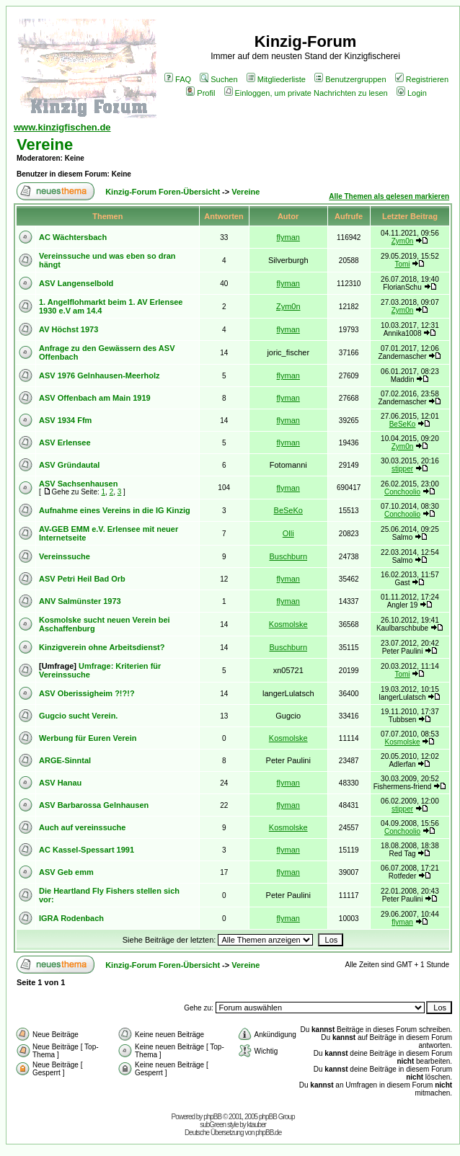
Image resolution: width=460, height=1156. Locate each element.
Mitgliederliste (276, 79)
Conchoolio (402, 492)
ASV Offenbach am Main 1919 (95, 398)
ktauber (256, 1125)
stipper (402, 469)
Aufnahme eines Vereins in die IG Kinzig (114, 510)
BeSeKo (402, 424)
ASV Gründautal (69, 465)
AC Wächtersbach (73, 237)
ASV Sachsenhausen (78, 483)
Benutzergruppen (350, 79)
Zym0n (403, 241)
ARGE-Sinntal (65, 760)
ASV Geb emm (66, 872)
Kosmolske (288, 624)
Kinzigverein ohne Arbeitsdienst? (101, 647)
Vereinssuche (64, 556)
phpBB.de (268, 1133)
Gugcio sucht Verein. (78, 715)
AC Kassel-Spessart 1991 (86, 849)
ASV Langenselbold (76, 283)
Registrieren (421, 79)
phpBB (212, 1117)
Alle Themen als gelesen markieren (389, 196)
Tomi (402, 264)
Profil (200, 93)
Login (412, 93)
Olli (288, 533)
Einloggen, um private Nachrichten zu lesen (306, 93)
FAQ (177, 79)
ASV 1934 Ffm (65, 420)
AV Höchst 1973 (68, 329)
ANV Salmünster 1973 (80, 601)
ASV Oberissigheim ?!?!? (87, 693)
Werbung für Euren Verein (88, 738)
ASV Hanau (60, 782)
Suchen (218, 79)
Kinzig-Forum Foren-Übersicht (162, 191)
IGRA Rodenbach (71, 918)
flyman (288, 237)
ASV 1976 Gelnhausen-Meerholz (99, 375)
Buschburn (288, 556)
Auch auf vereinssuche (82, 827)
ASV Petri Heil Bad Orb (82, 578)
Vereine (45, 144)
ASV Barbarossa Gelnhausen (94, 805)
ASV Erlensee (65, 442)
